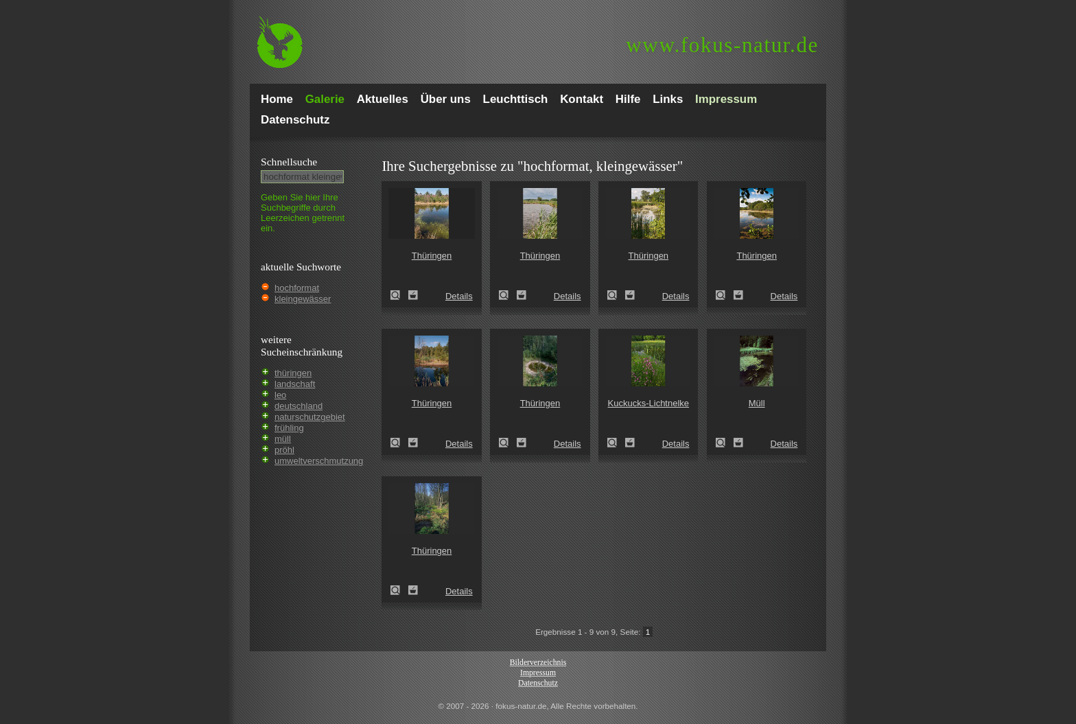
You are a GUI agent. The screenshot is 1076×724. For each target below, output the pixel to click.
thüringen (293, 373)
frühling (289, 428)
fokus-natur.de (722, 45)
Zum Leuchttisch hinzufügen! (413, 295)
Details (459, 296)
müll (282, 439)
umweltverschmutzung (318, 461)
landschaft (294, 384)
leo (280, 395)
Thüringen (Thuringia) (399, 295)
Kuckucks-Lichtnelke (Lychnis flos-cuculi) (616, 442)
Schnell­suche (289, 161)
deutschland (298, 406)
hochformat (296, 288)
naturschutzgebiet (309, 417)
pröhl (284, 450)
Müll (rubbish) (725, 442)
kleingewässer (302, 299)
